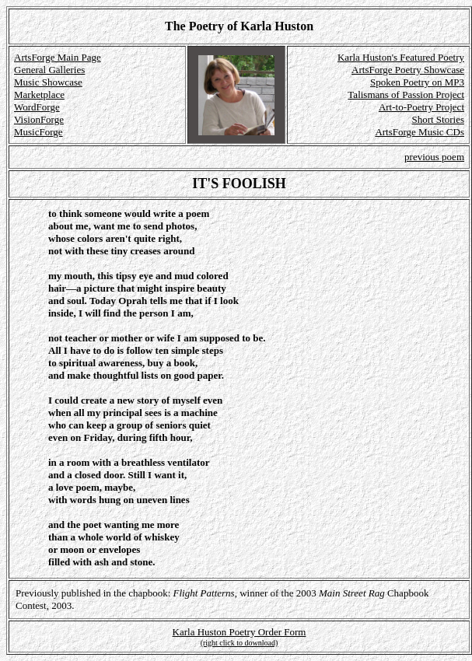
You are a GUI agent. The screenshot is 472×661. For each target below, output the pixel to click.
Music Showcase (48, 82)
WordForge (37, 107)
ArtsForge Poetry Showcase (407, 69)
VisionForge (39, 119)
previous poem (434, 157)
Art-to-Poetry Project (421, 107)
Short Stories (437, 119)
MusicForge (38, 132)
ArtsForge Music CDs (419, 132)
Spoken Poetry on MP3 (417, 82)
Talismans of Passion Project (406, 94)
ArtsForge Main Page (57, 57)
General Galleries (49, 69)
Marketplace (39, 94)
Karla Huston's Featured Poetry (400, 57)
